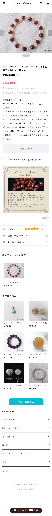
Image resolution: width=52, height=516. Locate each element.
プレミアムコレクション (13, 453)
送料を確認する (31, 88)
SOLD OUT (26, 148)
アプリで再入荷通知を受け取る (26, 159)
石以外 (5, 471)
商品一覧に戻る (26, 402)
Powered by (26, 489)
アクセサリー (8, 419)
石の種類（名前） (10, 436)
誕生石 (5, 445)
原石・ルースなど (10, 428)
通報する (45, 218)
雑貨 (4, 462)
